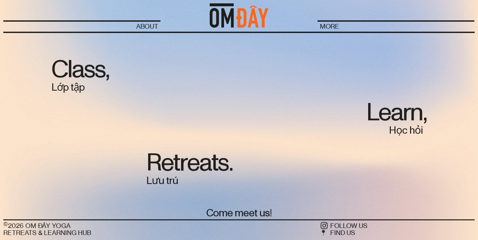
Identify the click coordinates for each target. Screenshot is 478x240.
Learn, (396, 112)
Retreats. (189, 163)
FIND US (342, 233)
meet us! (253, 213)
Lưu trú (162, 181)
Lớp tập (68, 87)
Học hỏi (405, 130)
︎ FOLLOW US (343, 226)
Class (78, 69)
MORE (330, 26)
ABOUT (147, 26)
